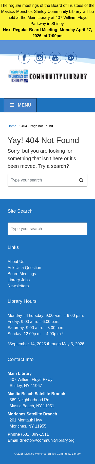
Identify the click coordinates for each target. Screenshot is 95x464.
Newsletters (18, 286)
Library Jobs (19, 280)
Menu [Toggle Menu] (20, 105)
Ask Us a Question (24, 268)
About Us (16, 261)
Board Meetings (22, 274)
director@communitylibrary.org (47, 440)
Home (12, 126)
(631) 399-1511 (35, 434)
